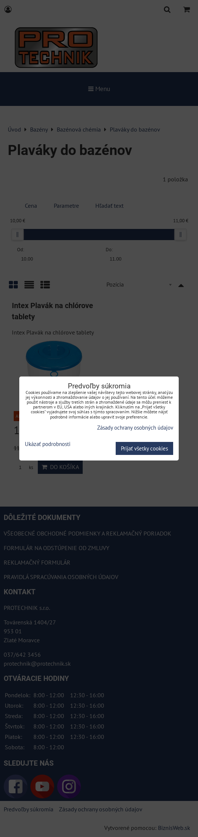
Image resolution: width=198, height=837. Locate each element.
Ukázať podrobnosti (47, 444)
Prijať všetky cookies (144, 448)
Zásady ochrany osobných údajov (135, 427)
